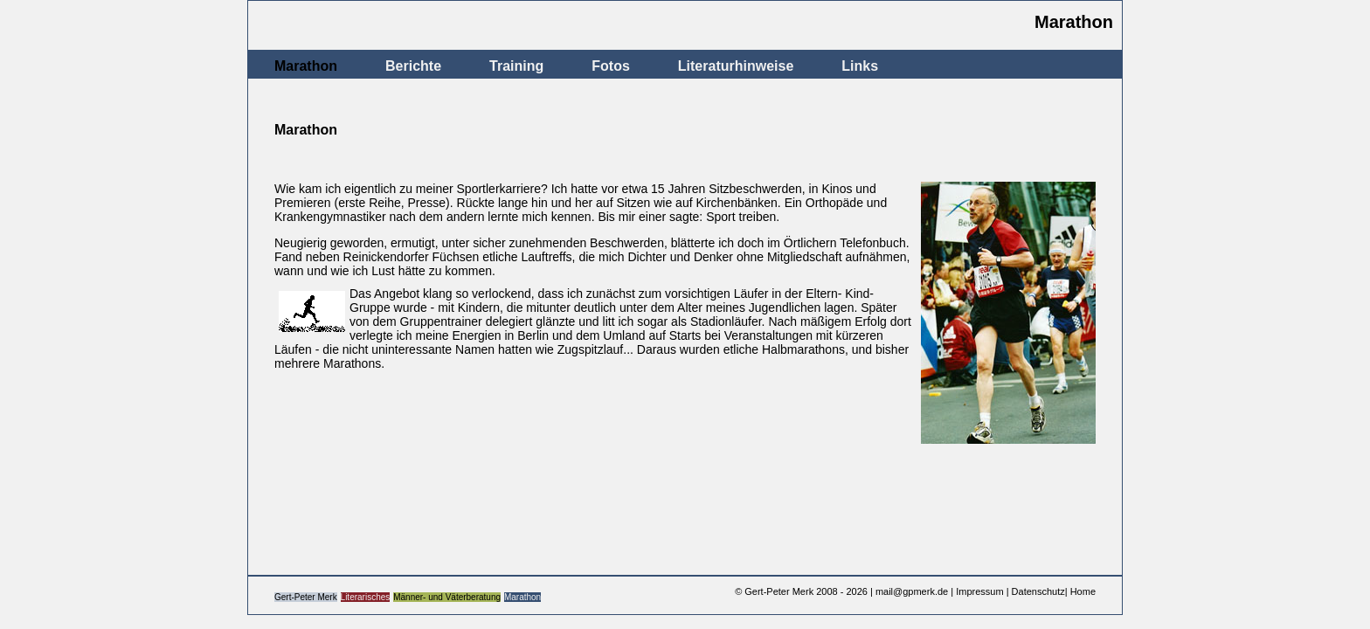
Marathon (305, 66)
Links (859, 66)
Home (1083, 591)
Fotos (611, 66)
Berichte (413, 66)
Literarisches (366, 597)
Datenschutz (1038, 591)
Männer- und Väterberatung (447, 597)
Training (516, 66)
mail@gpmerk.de (911, 591)
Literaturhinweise (735, 66)
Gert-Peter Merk (305, 597)
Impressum (979, 591)
